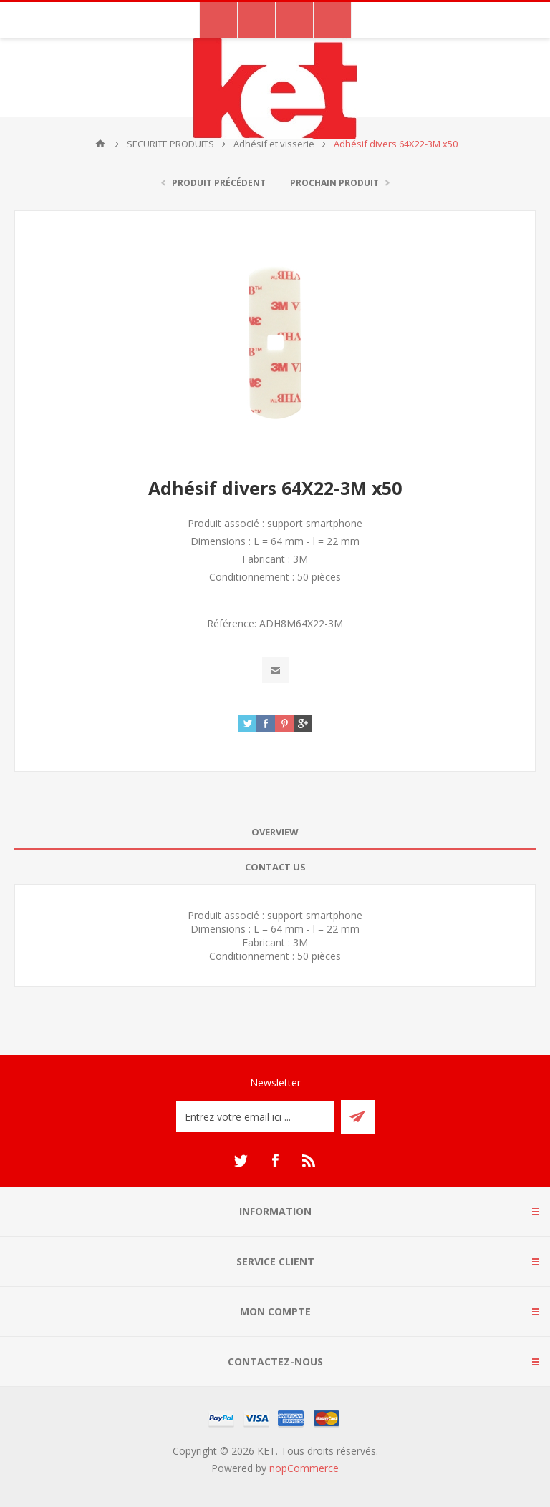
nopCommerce (304, 1468)
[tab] (275, 832)
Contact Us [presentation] (275, 866)
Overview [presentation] (275, 831)
